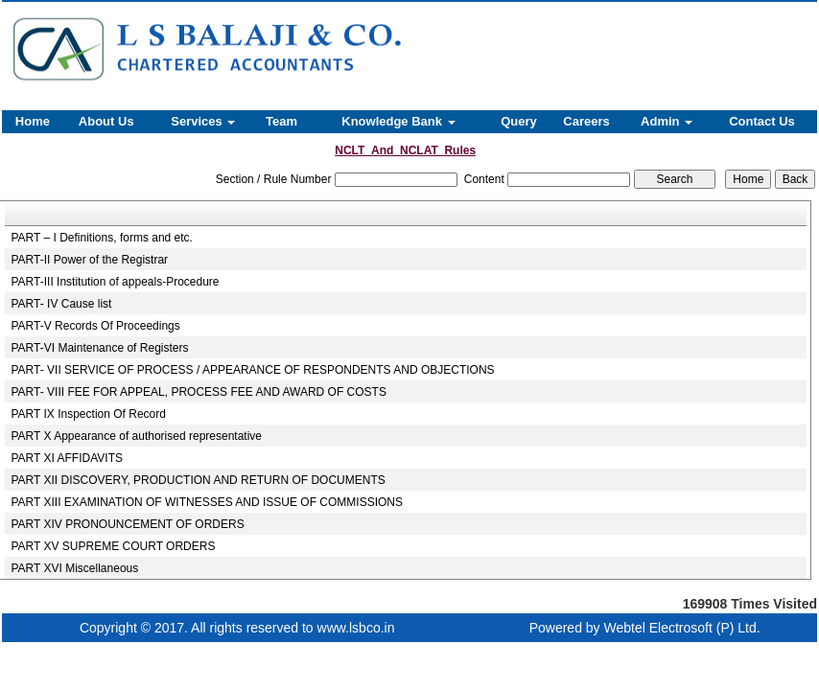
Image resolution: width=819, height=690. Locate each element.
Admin (666, 121)
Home (32, 121)
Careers (586, 121)
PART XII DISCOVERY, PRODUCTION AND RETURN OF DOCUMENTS (199, 480)
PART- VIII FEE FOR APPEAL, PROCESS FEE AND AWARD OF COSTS (199, 392)
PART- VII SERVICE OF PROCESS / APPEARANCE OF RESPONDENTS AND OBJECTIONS (253, 370)
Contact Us (762, 121)
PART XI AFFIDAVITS (67, 458)
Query (519, 121)
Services (203, 121)
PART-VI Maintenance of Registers (100, 348)
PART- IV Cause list (62, 303)
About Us (106, 121)
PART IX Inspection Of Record (89, 414)
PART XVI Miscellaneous (75, 568)
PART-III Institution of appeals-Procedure (116, 281)
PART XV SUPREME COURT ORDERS (114, 546)
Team (281, 121)
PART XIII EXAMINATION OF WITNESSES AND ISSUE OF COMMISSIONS (208, 502)
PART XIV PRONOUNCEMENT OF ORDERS (128, 524)
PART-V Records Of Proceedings (96, 326)
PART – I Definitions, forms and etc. (102, 237)
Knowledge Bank (398, 121)
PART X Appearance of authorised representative (137, 436)
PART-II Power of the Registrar (90, 259)
